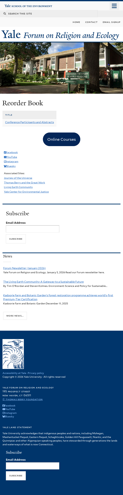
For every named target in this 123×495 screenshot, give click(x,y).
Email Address (16, 222)
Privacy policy (36, 373)
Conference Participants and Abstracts (29, 122)
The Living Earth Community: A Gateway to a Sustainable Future (43, 281)
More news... (14, 315)
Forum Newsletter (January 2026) (24, 268)
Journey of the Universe (18, 178)
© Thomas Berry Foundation (22, 399)
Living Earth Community (18, 187)
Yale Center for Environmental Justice (26, 191)
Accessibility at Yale (14, 373)
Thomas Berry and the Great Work (24, 182)
